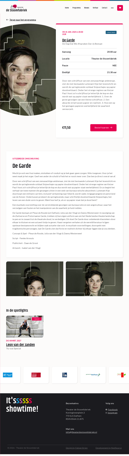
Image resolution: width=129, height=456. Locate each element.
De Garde (68, 40)
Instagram (111, 414)
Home (67, 7)
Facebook (112, 411)
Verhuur (95, 7)
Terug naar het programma (23, 19)
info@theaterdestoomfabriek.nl (81, 434)
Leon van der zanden (20, 347)
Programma (77, 7)
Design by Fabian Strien (77, 449)
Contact (104, 7)
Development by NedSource (109, 449)
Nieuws (86, 7)
